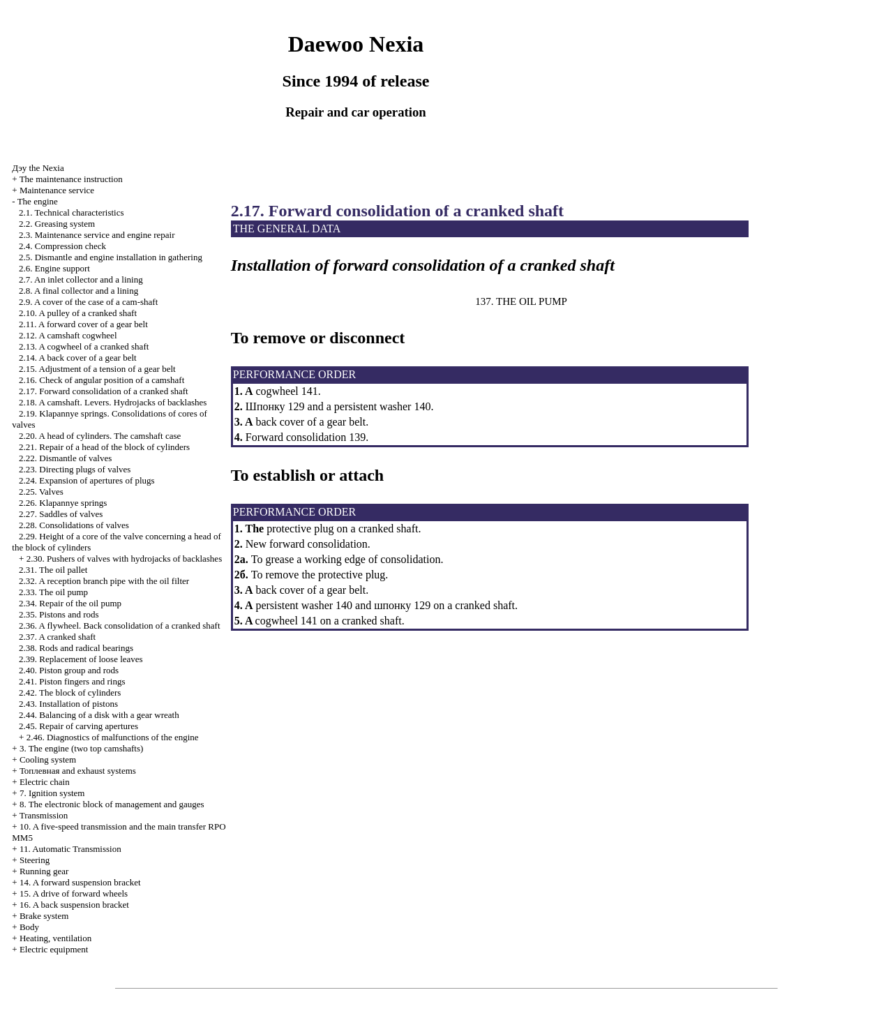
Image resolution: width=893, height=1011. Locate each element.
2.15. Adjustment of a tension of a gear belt (97, 369)
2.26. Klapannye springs (63, 502)
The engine (37, 201)
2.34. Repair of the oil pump (70, 603)
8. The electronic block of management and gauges (112, 804)
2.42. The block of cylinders (70, 692)
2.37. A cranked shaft (57, 636)
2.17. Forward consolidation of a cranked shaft (103, 391)
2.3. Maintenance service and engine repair (96, 235)
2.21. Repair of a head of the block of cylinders (104, 447)
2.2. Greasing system (57, 223)
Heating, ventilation (55, 938)
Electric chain (45, 782)
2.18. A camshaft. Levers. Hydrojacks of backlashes (113, 402)
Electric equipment (54, 949)
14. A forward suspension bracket (80, 882)
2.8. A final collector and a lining (78, 290)
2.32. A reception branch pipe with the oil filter (104, 581)
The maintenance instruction (71, 179)
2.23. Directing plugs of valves (74, 469)
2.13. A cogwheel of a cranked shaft (84, 346)
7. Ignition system (52, 793)
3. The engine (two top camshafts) (81, 748)
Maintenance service (57, 190)
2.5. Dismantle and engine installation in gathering (110, 257)
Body (29, 927)
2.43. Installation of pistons (68, 703)
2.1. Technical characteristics (71, 212)
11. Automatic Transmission (70, 849)
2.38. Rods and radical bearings (76, 648)
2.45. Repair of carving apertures (78, 726)
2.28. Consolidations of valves (74, 525)
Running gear (44, 871)
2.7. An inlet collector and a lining (81, 279)
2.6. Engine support (54, 268)
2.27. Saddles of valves (61, 514)
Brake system (44, 916)
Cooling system (48, 759)
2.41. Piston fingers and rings (72, 681)
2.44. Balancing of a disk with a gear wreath (99, 715)
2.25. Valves (41, 491)
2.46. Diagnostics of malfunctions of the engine (113, 737)
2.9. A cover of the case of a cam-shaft (88, 302)
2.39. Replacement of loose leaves (81, 659)
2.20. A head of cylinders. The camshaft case (100, 435)
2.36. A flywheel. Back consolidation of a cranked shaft (119, 625)
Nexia (37, 168)
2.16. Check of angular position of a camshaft (101, 380)
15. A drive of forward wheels (74, 893)
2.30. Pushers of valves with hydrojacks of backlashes (125, 558)
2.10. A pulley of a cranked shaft (78, 313)
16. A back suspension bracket (74, 904)
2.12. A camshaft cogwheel (68, 335)
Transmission (44, 815)
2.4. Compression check (62, 246)
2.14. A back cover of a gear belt (78, 357)
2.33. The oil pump (53, 592)
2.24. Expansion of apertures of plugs (87, 480)
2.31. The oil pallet (53, 569)
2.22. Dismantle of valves (65, 458)
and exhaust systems (78, 770)
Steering (35, 860)
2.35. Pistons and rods (58, 614)
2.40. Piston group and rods (69, 670)
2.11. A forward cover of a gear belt (83, 324)
